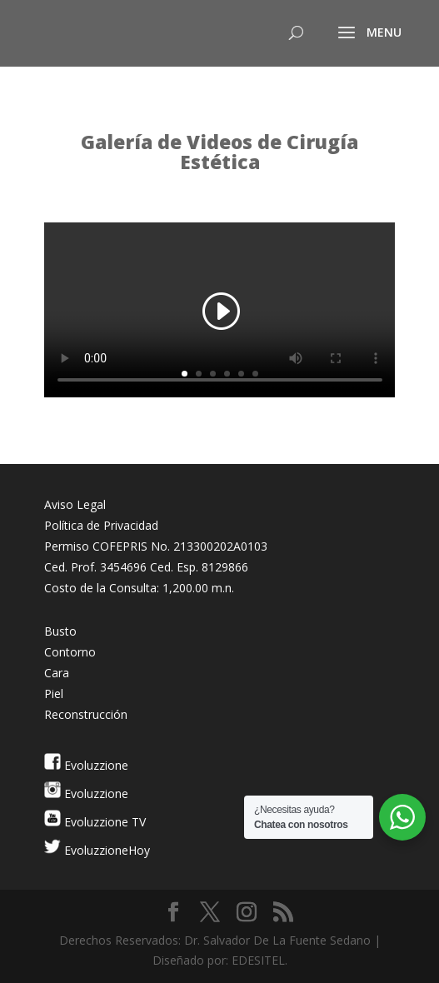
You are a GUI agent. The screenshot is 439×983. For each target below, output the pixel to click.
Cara (56, 673)
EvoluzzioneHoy (105, 850)
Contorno (70, 652)
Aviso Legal (75, 504)
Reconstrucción (85, 714)
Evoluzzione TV (103, 822)
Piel (53, 693)
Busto (60, 631)
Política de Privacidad (101, 525)
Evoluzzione (94, 765)
